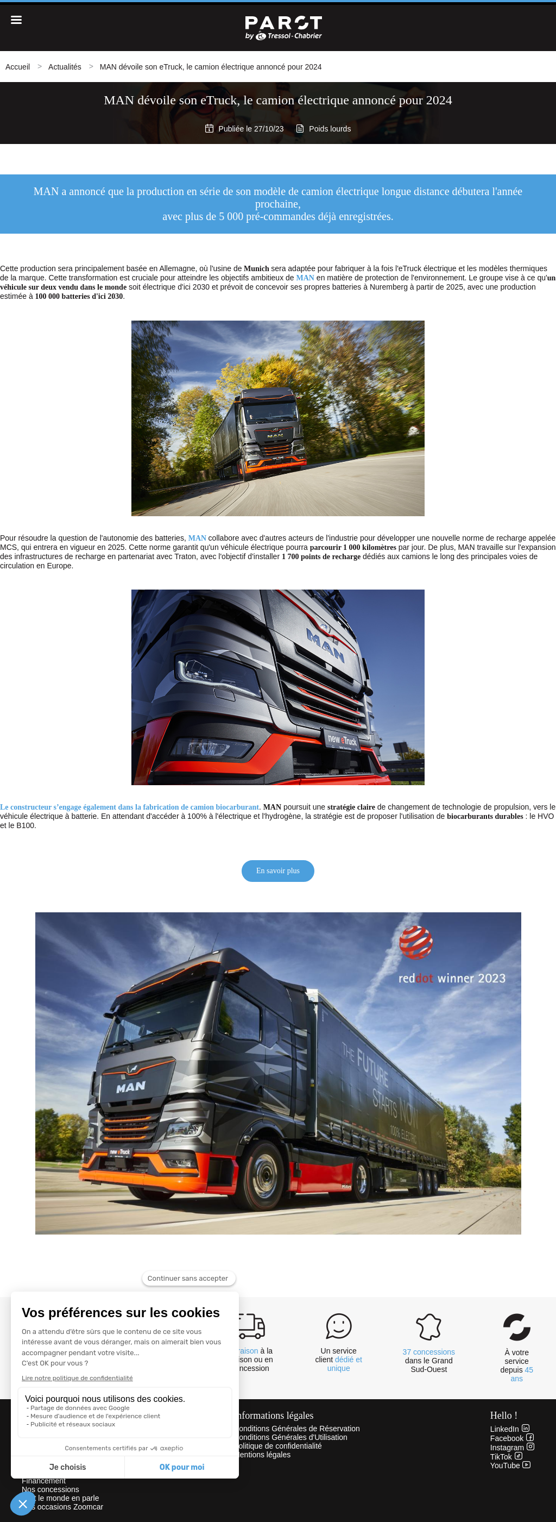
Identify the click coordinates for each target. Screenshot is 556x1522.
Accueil (17, 66)
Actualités (64, 66)
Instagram (512, 1447)
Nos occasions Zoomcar (62, 1506)
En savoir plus (278, 871)
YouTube (510, 1465)
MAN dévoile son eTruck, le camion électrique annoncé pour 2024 (211, 66)
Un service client (338, 1359)
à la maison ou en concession (250, 1359)
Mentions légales (261, 1454)
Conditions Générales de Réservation (296, 1428)
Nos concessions (50, 1489)
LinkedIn (509, 1429)
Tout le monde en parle (60, 1498)
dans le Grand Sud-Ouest (429, 1361)
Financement (44, 1480)
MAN (305, 278)
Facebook (512, 1438)
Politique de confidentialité (277, 1446)
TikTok (506, 1456)
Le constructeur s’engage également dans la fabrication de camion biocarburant (129, 807)
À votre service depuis (516, 1365)
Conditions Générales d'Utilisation (290, 1437)
